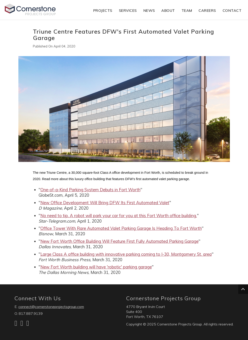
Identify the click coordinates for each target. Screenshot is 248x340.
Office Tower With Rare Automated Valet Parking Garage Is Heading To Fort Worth (121, 228)
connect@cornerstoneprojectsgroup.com (51, 306)
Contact (232, 10)
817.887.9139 (31, 313)
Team (187, 10)
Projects (102, 10)
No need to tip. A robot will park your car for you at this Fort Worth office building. (118, 215)
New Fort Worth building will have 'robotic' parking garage (96, 267)
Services (128, 10)
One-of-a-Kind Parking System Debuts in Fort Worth (90, 189)
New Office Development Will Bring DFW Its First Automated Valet (104, 202)
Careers (207, 10)
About (168, 10)
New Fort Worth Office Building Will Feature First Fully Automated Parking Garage (119, 241)
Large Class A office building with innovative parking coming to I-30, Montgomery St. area (126, 254)
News (149, 10)
